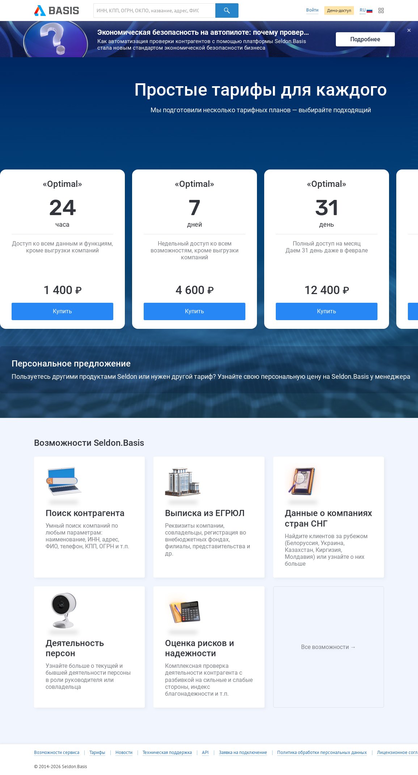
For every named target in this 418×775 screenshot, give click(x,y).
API (205, 752)
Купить (62, 311)
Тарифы (97, 752)
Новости (123, 752)
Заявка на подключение (243, 752)
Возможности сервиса (56, 752)
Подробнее (365, 39)
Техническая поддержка (167, 752)
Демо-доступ (339, 10)
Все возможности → (328, 647)
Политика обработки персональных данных (322, 752)
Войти (312, 10)
